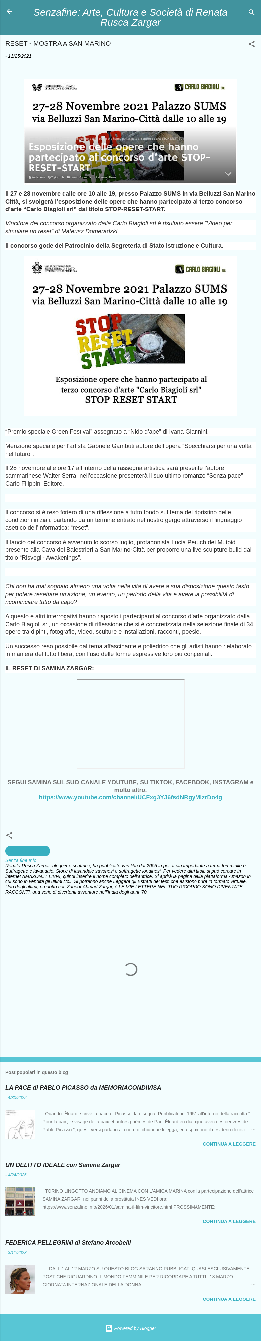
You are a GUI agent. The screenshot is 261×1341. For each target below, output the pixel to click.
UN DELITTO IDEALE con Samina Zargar (62, 1165)
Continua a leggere (229, 1144)
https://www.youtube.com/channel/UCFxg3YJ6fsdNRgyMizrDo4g (130, 797)
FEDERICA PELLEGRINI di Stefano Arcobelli (68, 1242)
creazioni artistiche (27, 851)
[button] (252, 45)
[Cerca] (252, 13)
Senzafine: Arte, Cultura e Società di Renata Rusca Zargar (130, 17)
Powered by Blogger (130, 1328)
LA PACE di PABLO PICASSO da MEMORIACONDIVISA (83, 1087)
